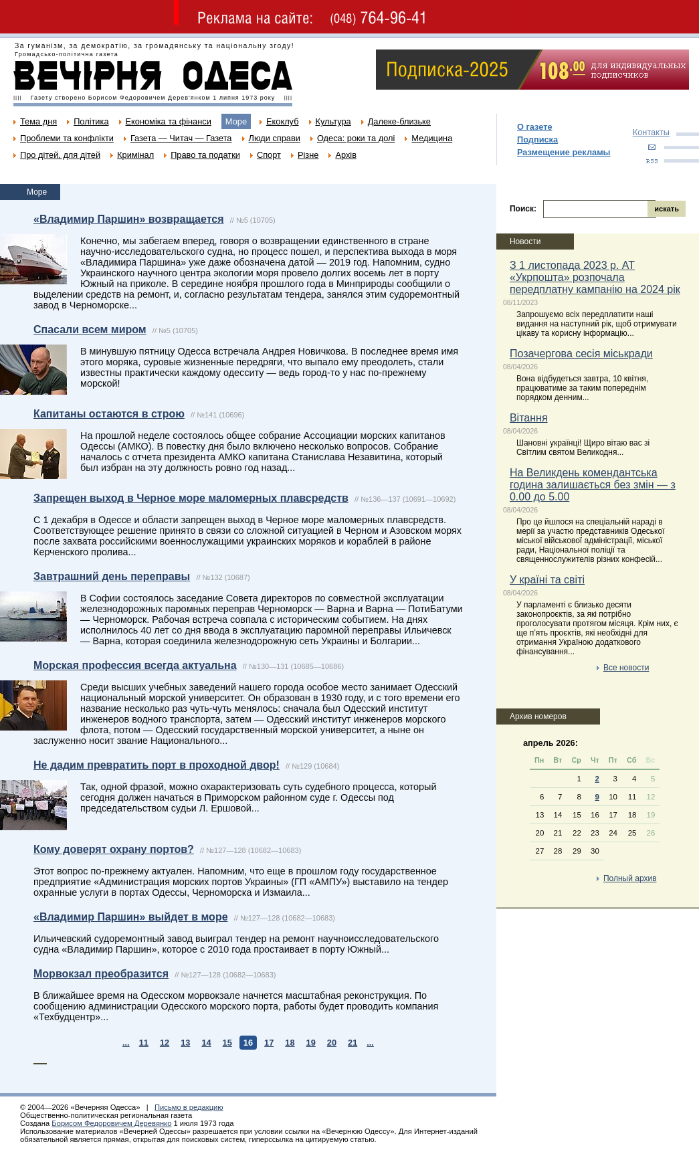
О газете (535, 127)
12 (164, 1043)
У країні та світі (547, 579)
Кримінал (135, 155)
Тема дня (38, 121)
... (126, 1043)
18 (289, 1043)
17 (269, 1043)
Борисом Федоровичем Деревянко (111, 1123)
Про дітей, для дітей (60, 155)
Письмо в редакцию (189, 1107)
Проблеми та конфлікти (67, 138)
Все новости (626, 667)
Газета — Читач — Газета (181, 138)
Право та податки (205, 155)
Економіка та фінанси (168, 121)
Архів (346, 155)
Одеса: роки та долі (356, 138)
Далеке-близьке (399, 121)
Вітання (529, 417)
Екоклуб (282, 121)
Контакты (651, 132)
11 (143, 1043)
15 (227, 1043)
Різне (308, 155)
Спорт (269, 155)
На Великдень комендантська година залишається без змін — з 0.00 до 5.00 (593, 484)
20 (331, 1043)
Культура (333, 121)
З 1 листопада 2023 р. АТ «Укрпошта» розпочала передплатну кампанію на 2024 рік (595, 277)
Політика (91, 121)
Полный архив (630, 878)
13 (185, 1043)
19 (311, 1043)
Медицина (431, 138)
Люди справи (274, 138)
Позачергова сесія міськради (581, 353)
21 (352, 1043)
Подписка (537, 139)
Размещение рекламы (564, 152)
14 (206, 1043)
